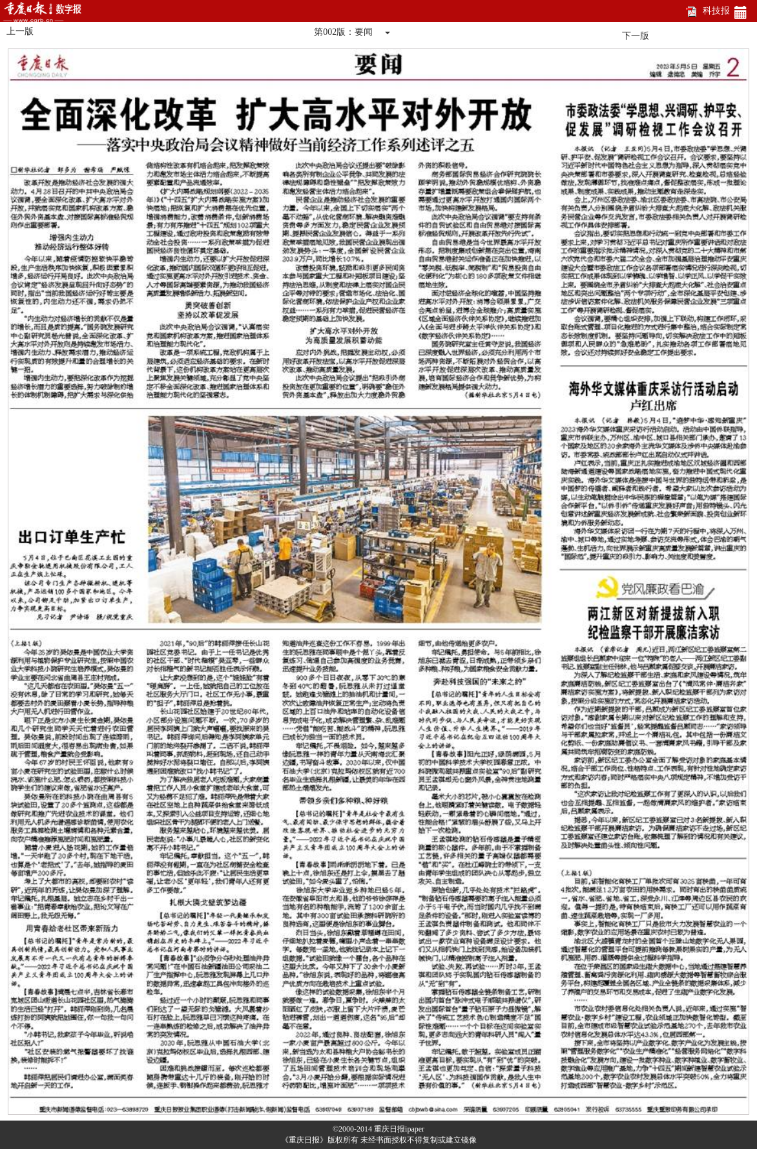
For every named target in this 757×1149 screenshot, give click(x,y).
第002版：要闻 (343, 32)
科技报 (716, 11)
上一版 (20, 31)
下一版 (635, 36)
